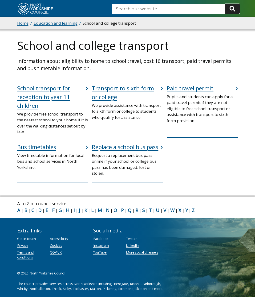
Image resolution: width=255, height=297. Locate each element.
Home (22, 23)
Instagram (101, 245)
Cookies (56, 245)
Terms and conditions (25, 254)
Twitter (131, 238)
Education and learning (55, 23)
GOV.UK (56, 252)
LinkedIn (132, 245)
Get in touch (26, 238)
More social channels (142, 252)
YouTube (100, 252)
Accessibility (59, 238)
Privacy (22, 245)
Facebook (100, 238)
